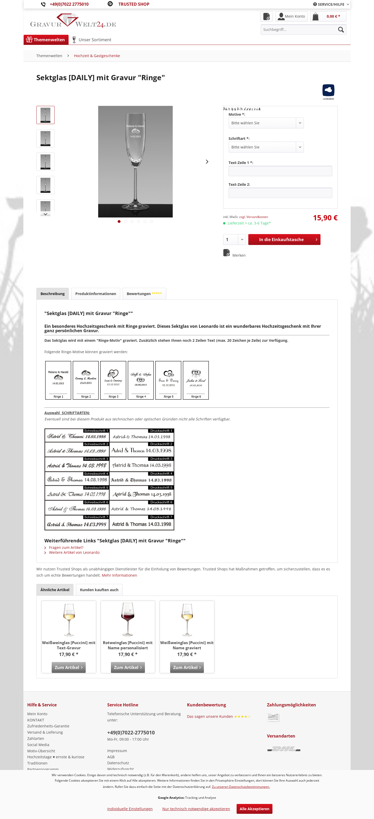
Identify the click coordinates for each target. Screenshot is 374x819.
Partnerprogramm (43, 769)
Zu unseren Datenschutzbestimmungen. (241, 786)
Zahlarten (35, 738)
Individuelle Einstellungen (130, 808)
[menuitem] (329, 4)
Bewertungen (144, 293)
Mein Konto (37, 713)
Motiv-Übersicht (41, 750)
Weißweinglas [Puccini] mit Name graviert (187, 645)
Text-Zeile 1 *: (241, 162)
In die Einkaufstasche (288, 238)
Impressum (117, 750)
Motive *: (237, 114)
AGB (111, 756)
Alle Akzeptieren (254, 808)
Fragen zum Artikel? (63, 547)
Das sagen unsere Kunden (219, 716)
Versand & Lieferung (45, 732)
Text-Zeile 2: (239, 184)
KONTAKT (35, 720)
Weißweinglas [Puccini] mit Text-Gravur (69, 645)
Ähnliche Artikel (55, 589)
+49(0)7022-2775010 (131, 732)
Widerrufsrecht (120, 769)
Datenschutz (118, 762)
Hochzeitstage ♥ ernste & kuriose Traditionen (55, 760)
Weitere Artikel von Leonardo (71, 552)
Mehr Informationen (119, 575)
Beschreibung (53, 293)
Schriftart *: (239, 138)
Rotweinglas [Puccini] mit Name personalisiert (128, 645)
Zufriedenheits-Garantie (48, 726)
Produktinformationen (95, 293)
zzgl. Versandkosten (253, 217)
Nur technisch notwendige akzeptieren (196, 808)
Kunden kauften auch (99, 589)
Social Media (38, 744)
